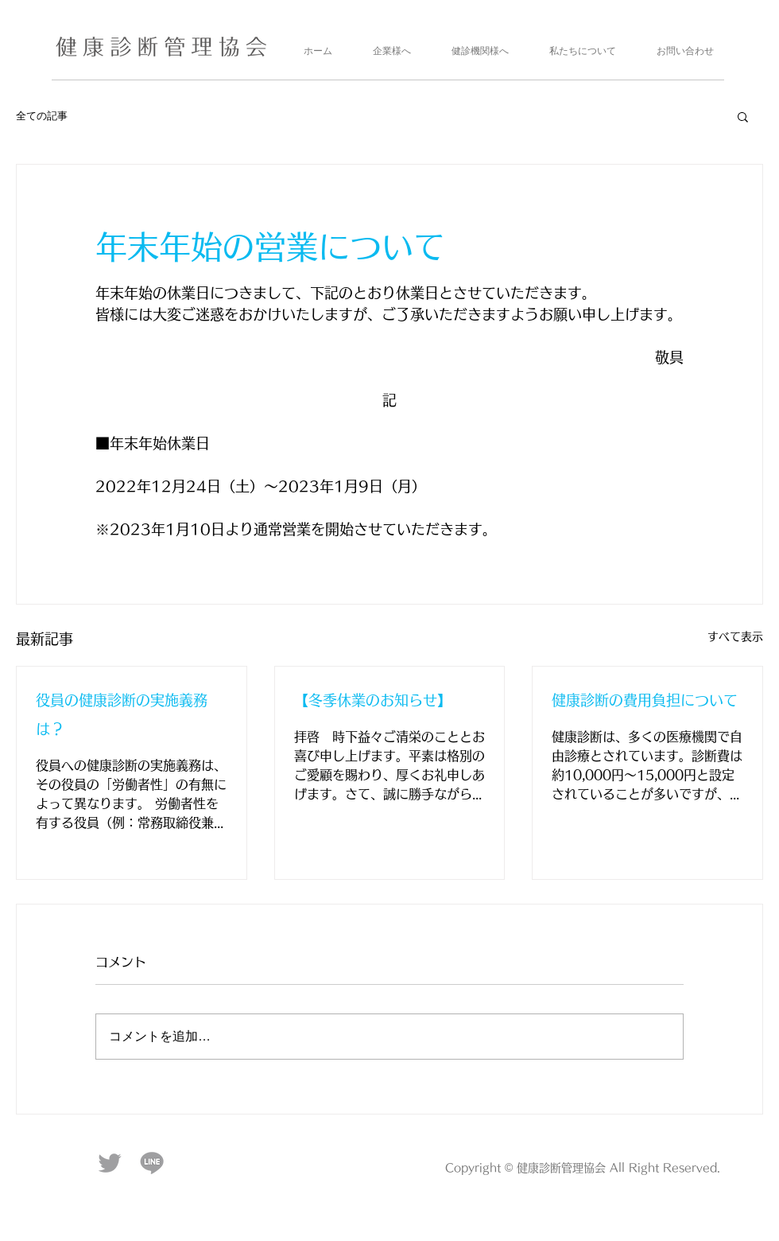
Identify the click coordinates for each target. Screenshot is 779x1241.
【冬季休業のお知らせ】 (373, 700)
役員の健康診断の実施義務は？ (121, 714)
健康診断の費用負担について (645, 700)
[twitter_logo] (109, 1163)
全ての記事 (42, 116)
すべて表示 (735, 636)
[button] (742, 116)
